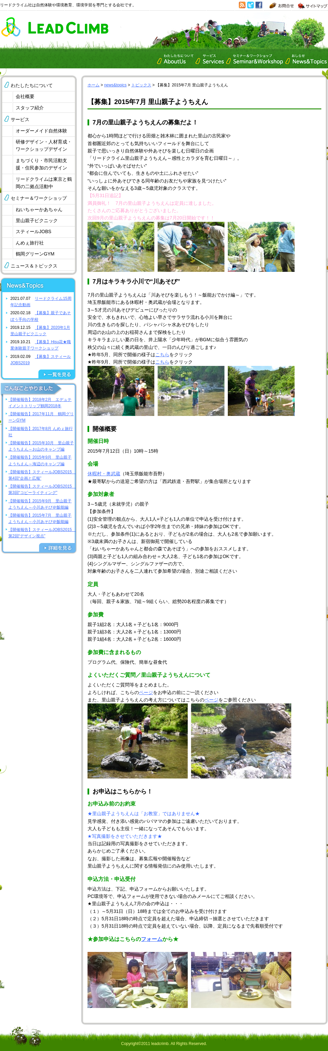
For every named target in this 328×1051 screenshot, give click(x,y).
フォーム (151, 939)
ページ (146, 692)
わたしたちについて (32, 85)
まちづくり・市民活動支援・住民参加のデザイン (41, 164)
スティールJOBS (33, 231)
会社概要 (25, 96)
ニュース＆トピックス (34, 266)
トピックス (141, 85)
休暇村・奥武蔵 (104, 473)
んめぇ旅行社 (30, 242)
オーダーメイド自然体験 (41, 130)
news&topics (115, 85)
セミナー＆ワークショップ (39, 198)
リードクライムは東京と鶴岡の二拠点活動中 (44, 182)
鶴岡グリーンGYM (35, 253)
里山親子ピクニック (37, 220)
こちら (162, 354)
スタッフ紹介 (30, 107)
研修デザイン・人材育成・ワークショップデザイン (44, 145)
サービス (20, 119)
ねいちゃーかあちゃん (39, 209)
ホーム (94, 85)
